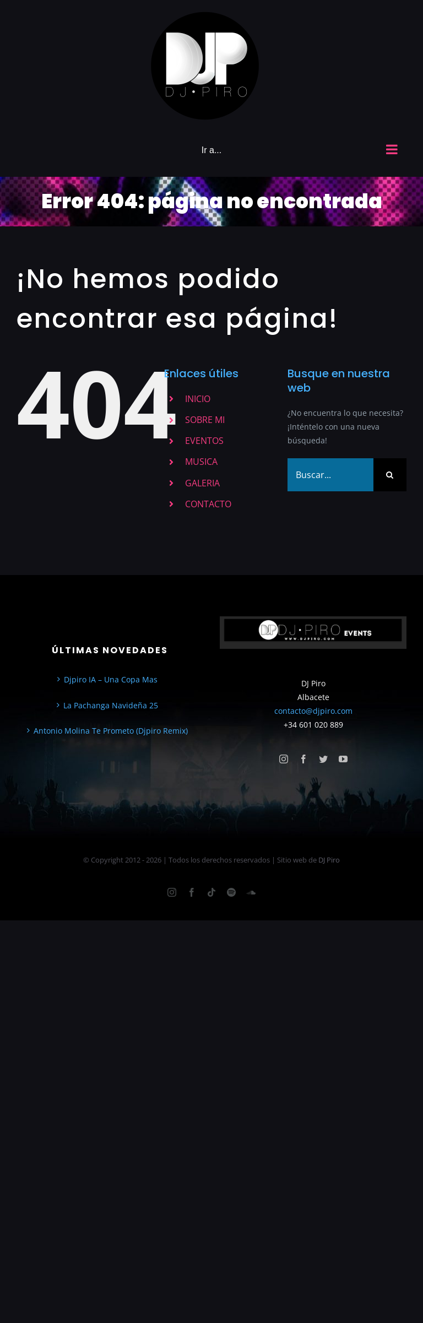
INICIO (197, 399)
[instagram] (283, 759)
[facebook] (303, 759)
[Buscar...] (330, 474)
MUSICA (201, 462)
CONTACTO (208, 504)
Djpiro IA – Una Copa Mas (111, 679)
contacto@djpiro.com (313, 711)
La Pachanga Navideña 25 (110, 705)
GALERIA (202, 483)
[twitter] (323, 759)
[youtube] (343, 759)
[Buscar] (389, 474)
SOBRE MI (205, 420)
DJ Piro (329, 860)
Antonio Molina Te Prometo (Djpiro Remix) (111, 730)
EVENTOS (204, 441)
